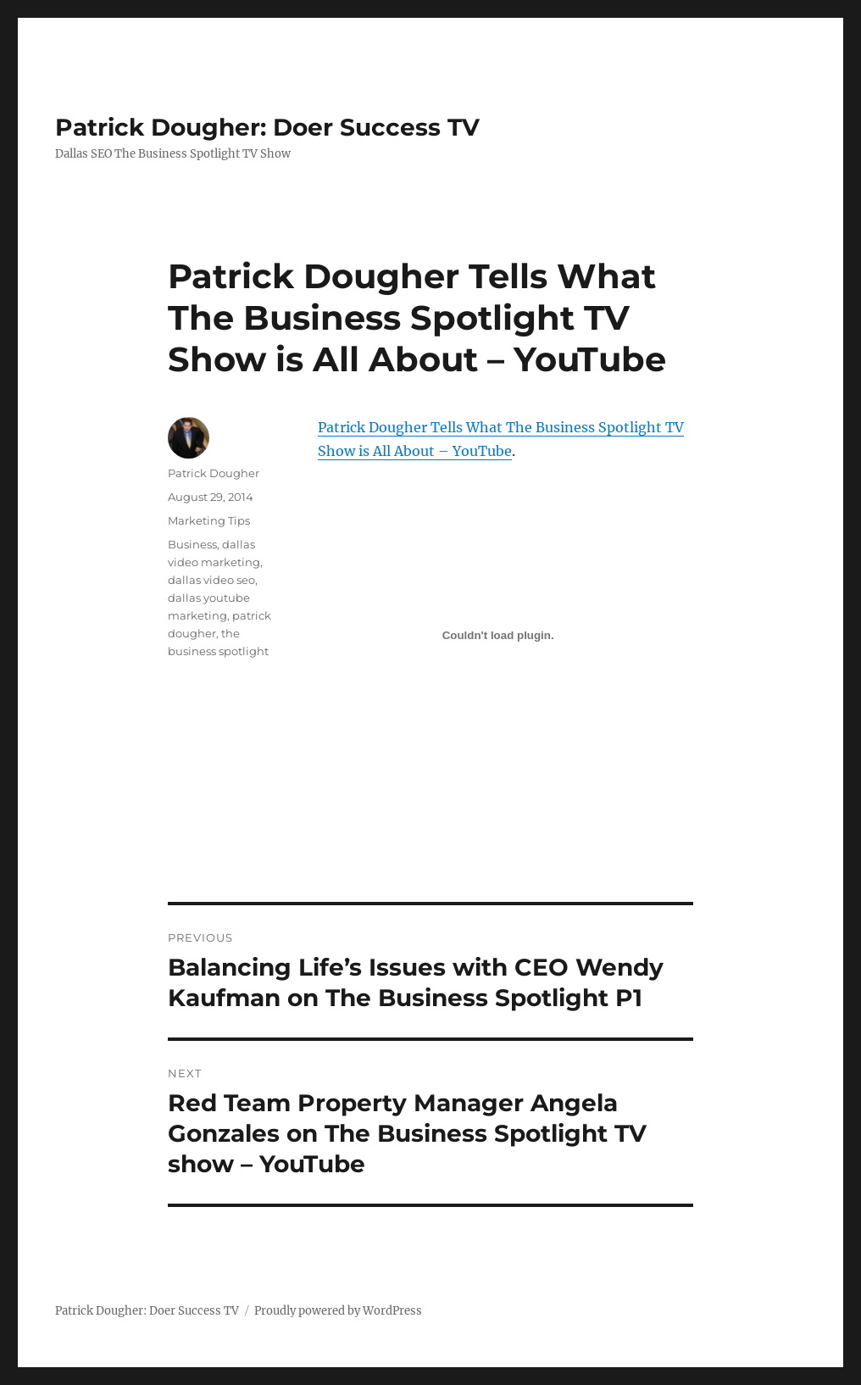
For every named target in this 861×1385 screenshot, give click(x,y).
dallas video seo (211, 580)
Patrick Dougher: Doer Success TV (267, 127)
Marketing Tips (209, 520)
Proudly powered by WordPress (338, 1311)
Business (192, 544)
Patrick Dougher (213, 473)
